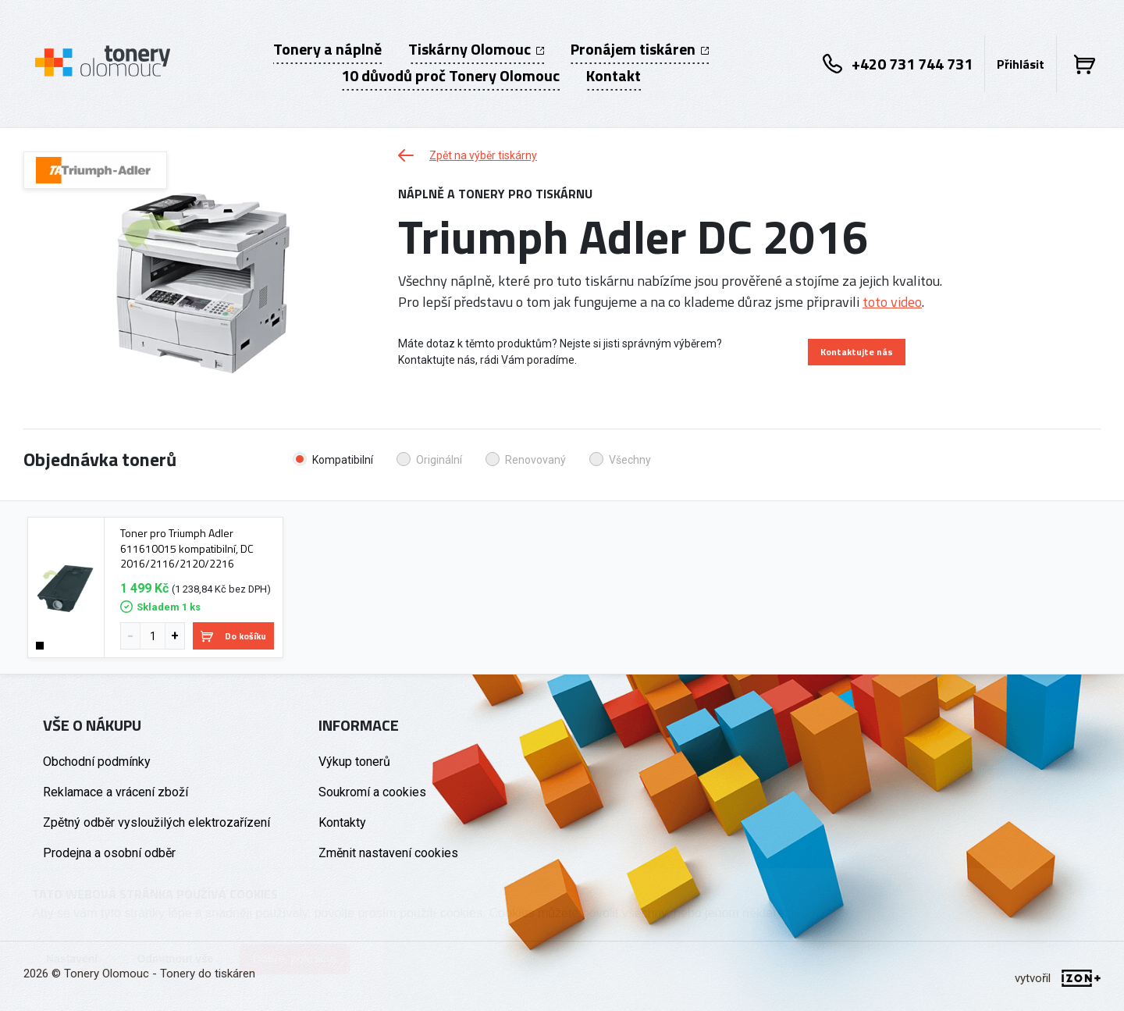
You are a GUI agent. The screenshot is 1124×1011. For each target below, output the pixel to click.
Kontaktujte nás (857, 351)
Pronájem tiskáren (640, 49)
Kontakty (342, 822)
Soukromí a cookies (372, 792)
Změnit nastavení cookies (388, 852)
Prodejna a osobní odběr (109, 852)
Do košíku (233, 635)
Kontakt (613, 75)
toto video (892, 301)
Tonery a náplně (327, 49)
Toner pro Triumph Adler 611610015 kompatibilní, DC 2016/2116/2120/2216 (186, 548)
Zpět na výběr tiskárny (467, 155)
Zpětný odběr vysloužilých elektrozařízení (156, 822)
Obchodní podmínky (97, 761)
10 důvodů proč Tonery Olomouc (450, 75)
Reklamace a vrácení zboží (115, 792)
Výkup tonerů (354, 761)
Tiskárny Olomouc (476, 49)
